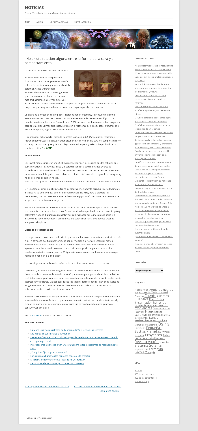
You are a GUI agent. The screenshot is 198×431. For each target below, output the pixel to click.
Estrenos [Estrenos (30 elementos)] (162, 305)
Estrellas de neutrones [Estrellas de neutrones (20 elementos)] (146, 305)
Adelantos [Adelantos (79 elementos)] (141, 290)
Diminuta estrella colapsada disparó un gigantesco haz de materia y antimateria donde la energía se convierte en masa (153, 144)
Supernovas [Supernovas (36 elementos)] (141, 349)
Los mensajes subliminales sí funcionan (50, 333)
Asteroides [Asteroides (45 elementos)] (145, 292)
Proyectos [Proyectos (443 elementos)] (153, 334)
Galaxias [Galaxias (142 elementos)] (141, 314)
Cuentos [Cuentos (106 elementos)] (163, 296)
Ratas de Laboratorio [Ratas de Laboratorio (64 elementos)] (152, 336)
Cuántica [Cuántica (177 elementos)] (141, 299)
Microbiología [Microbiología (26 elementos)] (160, 320)
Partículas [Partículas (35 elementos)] (140, 328)
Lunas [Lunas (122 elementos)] (153, 317)
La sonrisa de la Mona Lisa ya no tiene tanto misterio (57, 363)
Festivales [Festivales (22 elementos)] (139, 311)
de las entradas (144, 374)
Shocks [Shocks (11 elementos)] (168, 342)
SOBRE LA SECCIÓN (82, 22)
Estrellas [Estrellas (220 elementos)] (159, 302)
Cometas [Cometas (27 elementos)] (139, 296)
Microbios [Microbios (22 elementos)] (139, 324)
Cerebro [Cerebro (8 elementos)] (164, 293)
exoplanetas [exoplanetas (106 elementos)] (143, 308)
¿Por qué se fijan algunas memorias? (48, 352)
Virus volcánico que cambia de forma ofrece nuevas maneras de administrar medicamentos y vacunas (153, 88)
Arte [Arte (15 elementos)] (136, 292)
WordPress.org (142, 381)
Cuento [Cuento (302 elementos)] (150, 295)
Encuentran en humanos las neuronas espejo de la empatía (60, 355)
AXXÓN (40, 22)
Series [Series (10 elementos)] (162, 342)
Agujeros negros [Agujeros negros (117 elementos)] (161, 289)
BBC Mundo (37, 315)
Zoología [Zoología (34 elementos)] (150, 352)
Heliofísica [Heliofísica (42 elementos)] (154, 315)
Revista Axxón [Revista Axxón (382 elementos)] (147, 341)
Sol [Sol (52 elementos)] (160, 345)
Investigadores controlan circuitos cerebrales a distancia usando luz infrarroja (150, 99)
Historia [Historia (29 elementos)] (165, 314)
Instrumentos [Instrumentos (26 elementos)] (141, 317)
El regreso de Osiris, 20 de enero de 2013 (47, 386)
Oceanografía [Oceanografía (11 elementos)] (151, 325)
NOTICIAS (34, 7)
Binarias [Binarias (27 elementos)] (156, 292)
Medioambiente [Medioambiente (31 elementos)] (144, 320)
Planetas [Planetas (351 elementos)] (153, 331)
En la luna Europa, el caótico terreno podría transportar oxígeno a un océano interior (153, 110)
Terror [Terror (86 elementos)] (153, 349)
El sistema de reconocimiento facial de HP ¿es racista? (57, 359)
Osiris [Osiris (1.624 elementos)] (164, 324)
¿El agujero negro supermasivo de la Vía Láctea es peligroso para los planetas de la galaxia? (154, 77)
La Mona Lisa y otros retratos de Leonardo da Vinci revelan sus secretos (66, 329)
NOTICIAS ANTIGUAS (59, 22)
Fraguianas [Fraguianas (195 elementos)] (154, 311)
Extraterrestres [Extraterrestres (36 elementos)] (161, 308)
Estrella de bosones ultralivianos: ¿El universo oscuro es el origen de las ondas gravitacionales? (152, 155)
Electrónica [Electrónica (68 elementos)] (156, 299)
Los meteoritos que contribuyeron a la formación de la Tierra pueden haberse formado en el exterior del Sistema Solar (154, 199)
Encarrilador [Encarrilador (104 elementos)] (143, 302)
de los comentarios (146, 377)
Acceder (138, 370)
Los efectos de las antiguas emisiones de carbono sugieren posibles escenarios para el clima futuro (152, 173)
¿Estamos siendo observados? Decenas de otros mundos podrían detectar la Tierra (153, 247)
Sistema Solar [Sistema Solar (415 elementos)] (146, 345)
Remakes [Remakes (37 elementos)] (159, 338)
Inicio (27, 22)
